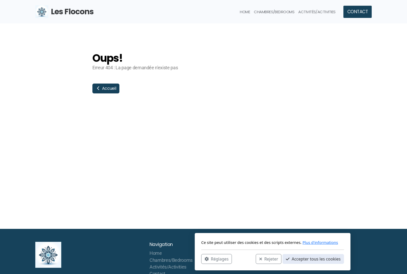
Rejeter (199, 259)
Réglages (147, 259)
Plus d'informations (251, 242)
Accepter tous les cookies (244, 259)
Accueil (106, 88)
